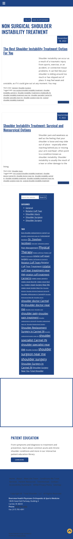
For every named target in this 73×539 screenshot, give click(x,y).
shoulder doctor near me (25, 176)
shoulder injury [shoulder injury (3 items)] (30, 309)
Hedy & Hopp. (21, 536)
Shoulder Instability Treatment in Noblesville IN (34, 93)
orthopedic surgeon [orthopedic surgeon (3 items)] (43, 243)
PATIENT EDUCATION (25, 437)
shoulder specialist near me (13, 98)
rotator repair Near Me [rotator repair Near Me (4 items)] (28, 282)
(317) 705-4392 (21, 506)
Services (13, 481)
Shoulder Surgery (34, 220)
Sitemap (57, 485)
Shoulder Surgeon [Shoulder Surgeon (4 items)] (32, 350)
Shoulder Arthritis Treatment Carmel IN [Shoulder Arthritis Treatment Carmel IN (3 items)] (37, 291)
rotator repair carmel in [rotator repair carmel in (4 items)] (40, 278)
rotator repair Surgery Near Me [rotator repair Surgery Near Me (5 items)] (37, 285)
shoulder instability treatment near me (16, 95)
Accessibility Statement (20, 485)
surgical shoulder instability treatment (36, 181)
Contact (54, 481)
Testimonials (43, 481)
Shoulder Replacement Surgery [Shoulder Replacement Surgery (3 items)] (36, 324)
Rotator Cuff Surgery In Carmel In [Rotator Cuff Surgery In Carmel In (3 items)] (38, 259)
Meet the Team (31, 478)
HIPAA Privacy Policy (42, 485)
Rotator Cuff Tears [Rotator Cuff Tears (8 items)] (31, 262)
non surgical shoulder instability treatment (28, 90)
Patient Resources (27, 481)
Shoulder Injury (17, 171)
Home (12, 478)
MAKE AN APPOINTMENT (40, 20)
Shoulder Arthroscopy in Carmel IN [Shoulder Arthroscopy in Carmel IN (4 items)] (33, 294)
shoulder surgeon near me (33, 98)
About (19, 478)
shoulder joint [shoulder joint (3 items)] (39, 309)
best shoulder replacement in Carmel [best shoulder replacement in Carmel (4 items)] (34, 233)
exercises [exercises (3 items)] (34, 243)
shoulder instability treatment (15, 178)
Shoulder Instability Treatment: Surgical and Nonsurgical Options (33, 127)
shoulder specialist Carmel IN (41, 95)
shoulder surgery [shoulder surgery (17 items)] (34, 359)
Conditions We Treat (49, 478)
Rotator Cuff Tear (34, 211)
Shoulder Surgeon (24, 88)
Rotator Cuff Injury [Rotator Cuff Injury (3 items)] (38, 253)
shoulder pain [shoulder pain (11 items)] (29, 313)
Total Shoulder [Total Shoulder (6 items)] (36, 371)
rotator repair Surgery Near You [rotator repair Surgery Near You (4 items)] (32, 288)
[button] (69, 531)
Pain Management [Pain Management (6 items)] (29, 247)
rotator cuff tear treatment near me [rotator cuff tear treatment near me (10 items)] (36, 270)
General (15, 88)
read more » (63, 102)
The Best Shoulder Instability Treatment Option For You (35, 50)
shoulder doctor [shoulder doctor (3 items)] (38, 297)
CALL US (27, 20)
